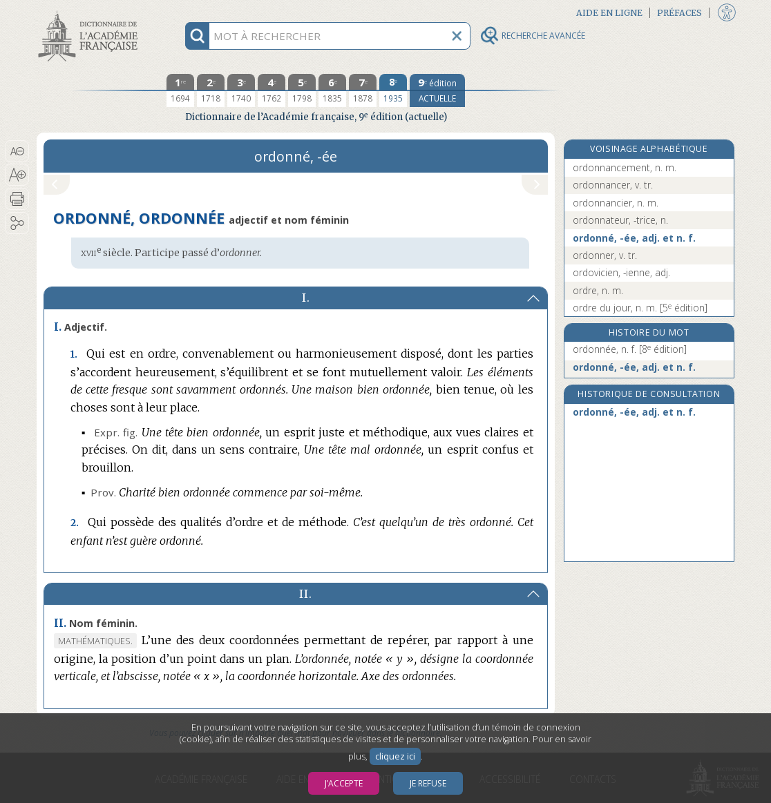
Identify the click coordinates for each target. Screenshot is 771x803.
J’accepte (344, 783)
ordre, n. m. (598, 290)
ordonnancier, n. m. (615, 202)
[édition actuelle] (437, 90)
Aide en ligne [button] (609, 13)
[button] (17, 151)
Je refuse (428, 783)
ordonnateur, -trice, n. (620, 219)
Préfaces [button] (679, 13)
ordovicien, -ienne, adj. (621, 272)
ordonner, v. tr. (605, 255)
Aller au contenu (90, 12)
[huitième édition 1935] (393, 90)
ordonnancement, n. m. (624, 167)
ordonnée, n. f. (630, 349)
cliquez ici (395, 756)
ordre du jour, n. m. (640, 307)
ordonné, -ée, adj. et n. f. (634, 237)
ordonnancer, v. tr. (613, 184)
